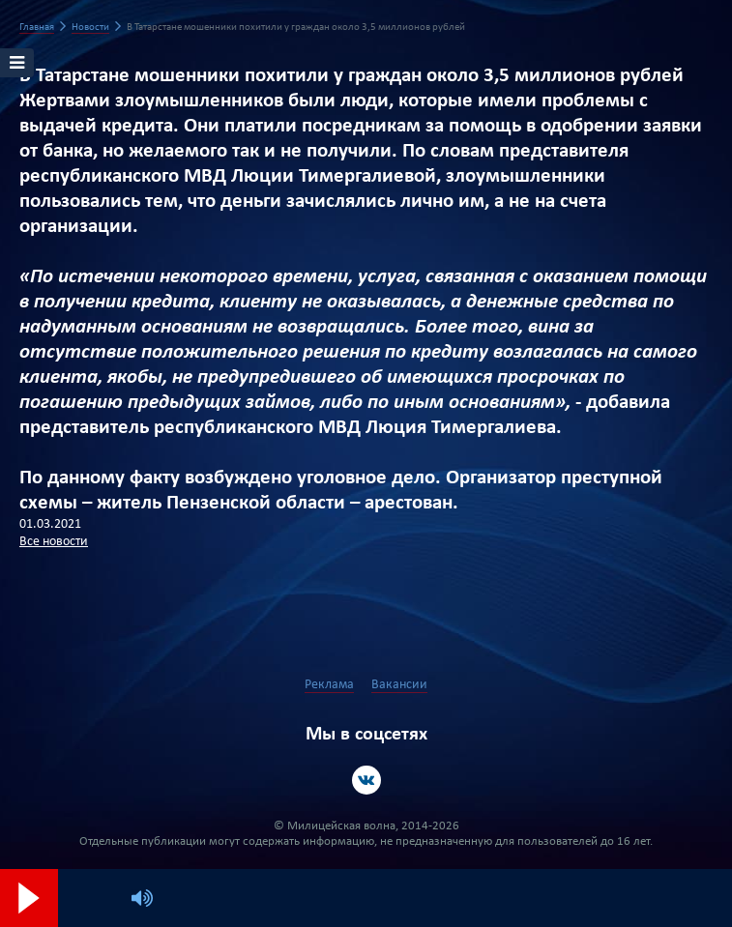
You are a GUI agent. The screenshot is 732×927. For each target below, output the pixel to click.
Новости (90, 27)
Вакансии (399, 685)
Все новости (53, 542)
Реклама (329, 685)
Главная (36, 27)
